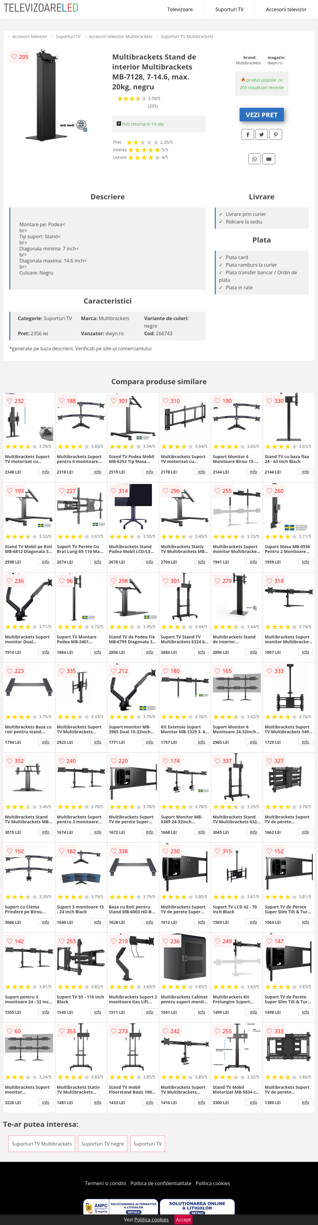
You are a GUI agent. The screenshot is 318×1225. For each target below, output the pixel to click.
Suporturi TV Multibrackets (187, 36)
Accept (183, 1219)
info (45, 471)
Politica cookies (213, 1183)
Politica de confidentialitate (161, 1183)
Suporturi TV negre (102, 1143)
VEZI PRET (262, 114)
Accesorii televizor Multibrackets (120, 36)
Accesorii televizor (286, 9)
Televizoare (180, 9)
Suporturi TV (229, 9)
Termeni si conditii (105, 1183)
